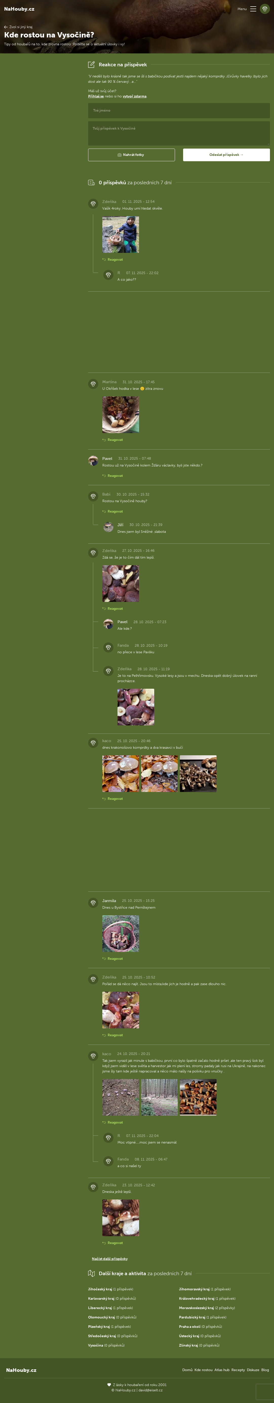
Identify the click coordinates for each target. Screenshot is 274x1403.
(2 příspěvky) (207, 1308)
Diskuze (253, 1370)
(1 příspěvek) (110, 1289)
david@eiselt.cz (151, 1390)
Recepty (238, 1370)
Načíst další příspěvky (110, 1259)
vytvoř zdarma (134, 96)
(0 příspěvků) (112, 1298)
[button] (253, 8)
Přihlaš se (96, 96)
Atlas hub (221, 1370)
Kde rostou (203, 1370)
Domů (187, 1370)
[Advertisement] (42, 135)
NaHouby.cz (19, 9)
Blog (265, 1370)
